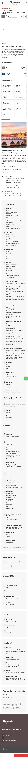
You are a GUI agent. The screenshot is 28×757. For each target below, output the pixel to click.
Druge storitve (6, 119)
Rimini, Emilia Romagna (7, 8)
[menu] (26, 3)
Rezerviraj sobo (20, 755)
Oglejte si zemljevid (7, 755)
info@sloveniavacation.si (11, 738)
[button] (3, 29)
